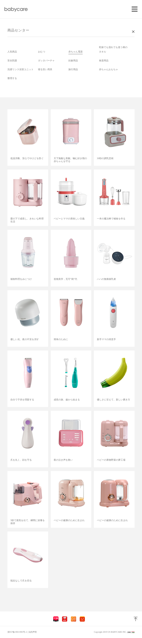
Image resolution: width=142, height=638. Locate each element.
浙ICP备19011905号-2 (17, 632)
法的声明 (32, 632)
